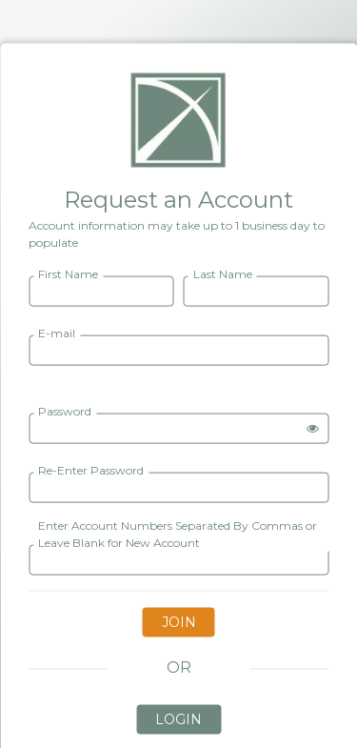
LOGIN (178, 718)
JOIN (179, 621)
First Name (68, 273)
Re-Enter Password (91, 469)
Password (64, 410)
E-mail (56, 332)
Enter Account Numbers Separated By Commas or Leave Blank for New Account (177, 533)
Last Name (222, 273)
